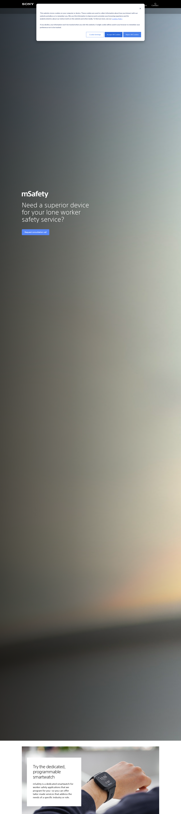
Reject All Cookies (132, 35)
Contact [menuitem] (155, 11)
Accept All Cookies (114, 35)
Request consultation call (36, 232)
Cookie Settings (95, 35)
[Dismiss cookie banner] (140, 8)
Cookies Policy (117, 19)
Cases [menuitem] (144, 11)
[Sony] (28, 5)
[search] (155, 3)
